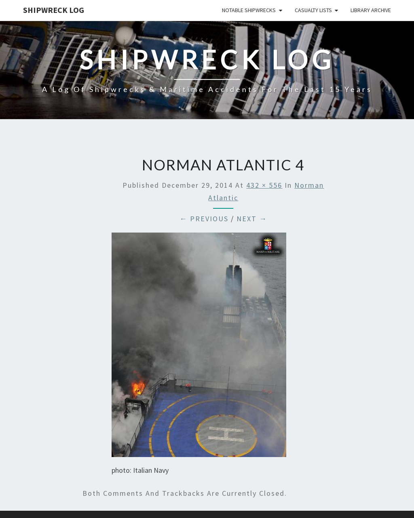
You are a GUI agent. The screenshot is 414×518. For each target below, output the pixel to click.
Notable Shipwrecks (249, 10)
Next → (252, 218)
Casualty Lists (313, 10)
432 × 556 (264, 185)
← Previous (204, 218)
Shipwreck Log (53, 10)
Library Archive (371, 10)
